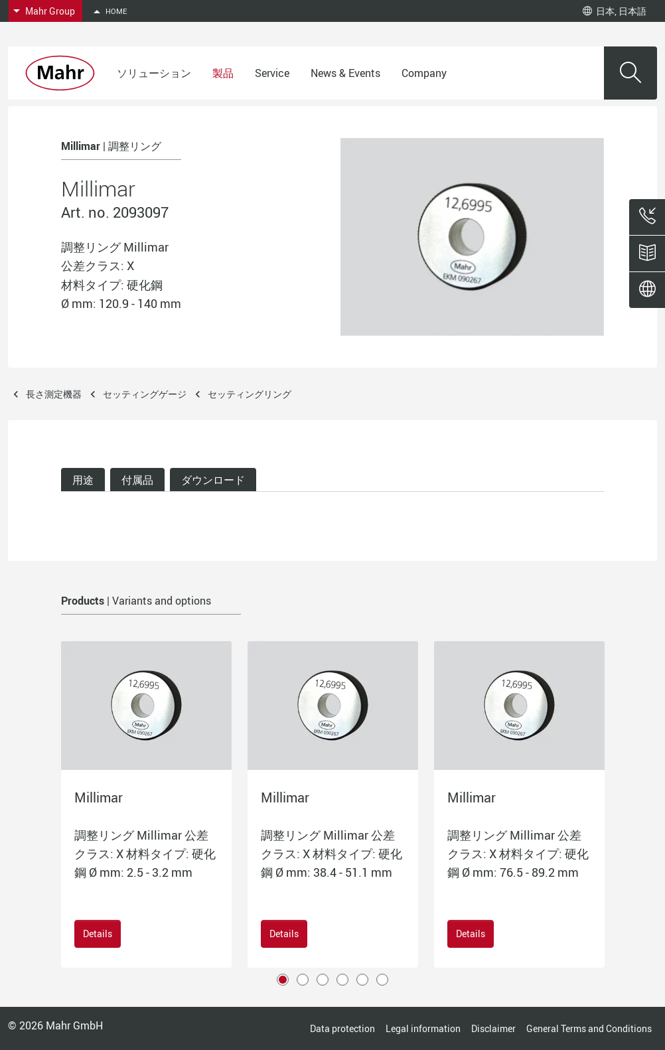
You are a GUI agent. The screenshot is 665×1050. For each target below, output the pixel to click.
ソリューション (154, 73)
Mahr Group (50, 11)
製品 (223, 73)
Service (272, 73)
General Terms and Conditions (589, 1028)
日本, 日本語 (614, 11)
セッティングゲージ (144, 394)
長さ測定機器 (54, 394)
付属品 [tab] (137, 480)
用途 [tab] (83, 480)
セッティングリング (249, 394)
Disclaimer (493, 1028)
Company (424, 73)
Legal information (423, 1028)
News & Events (345, 73)
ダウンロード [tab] (213, 480)
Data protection (342, 1028)
